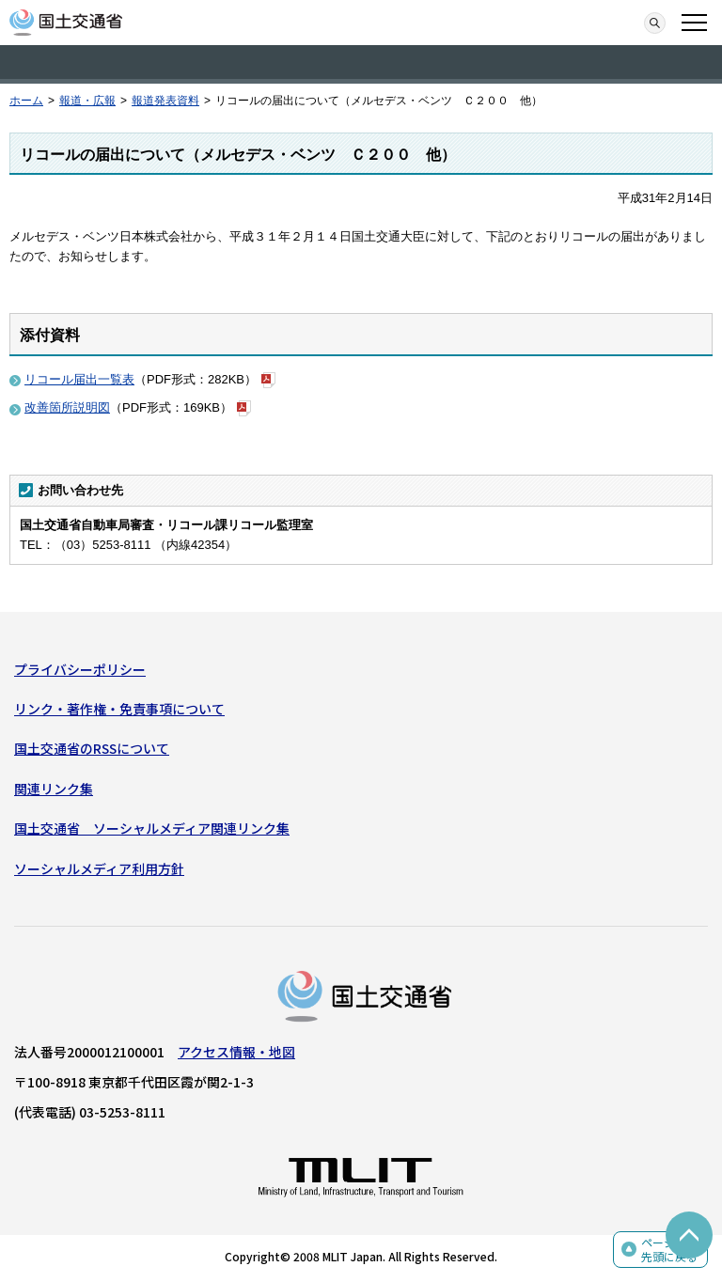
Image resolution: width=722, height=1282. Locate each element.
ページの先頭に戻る (669, 1249)
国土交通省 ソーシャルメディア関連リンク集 (152, 828)
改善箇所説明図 (67, 407)
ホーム (26, 100)
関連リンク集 (53, 788)
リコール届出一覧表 (79, 379)
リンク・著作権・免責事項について (119, 708)
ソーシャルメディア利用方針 (99, 868)
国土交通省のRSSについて (91, 748)
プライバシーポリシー (80, 669)
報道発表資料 (165, 100)
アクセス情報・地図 (236, 1051)
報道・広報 (87, 100)
